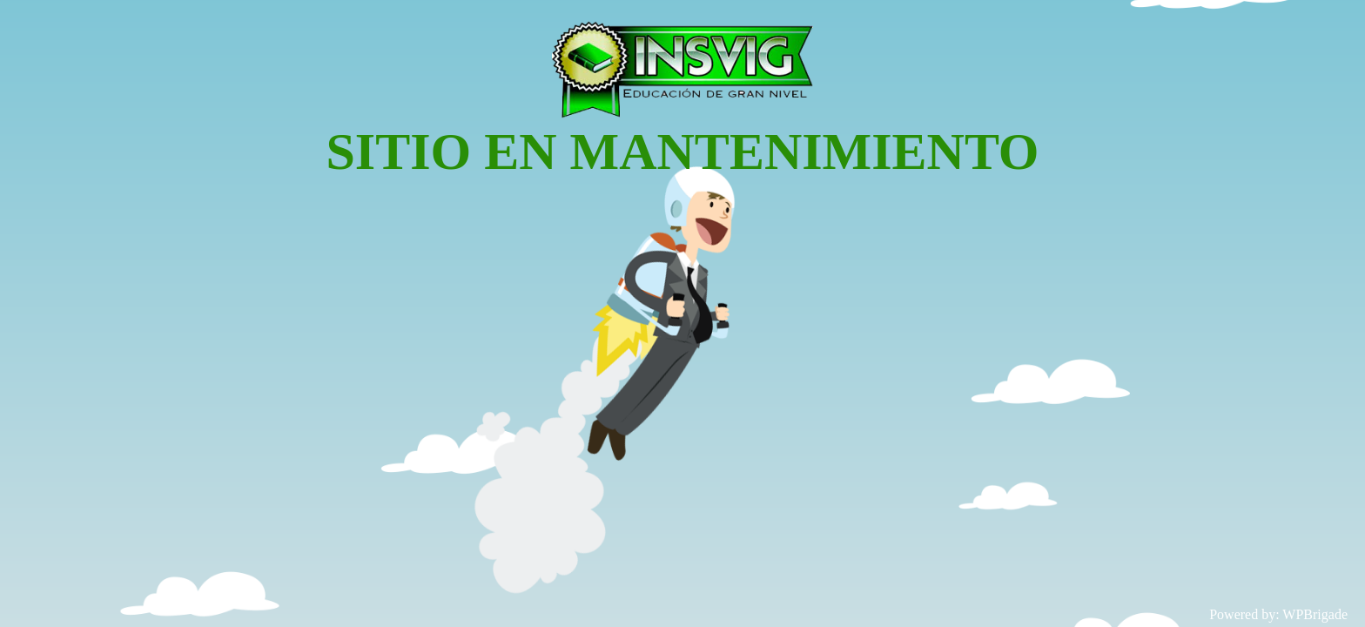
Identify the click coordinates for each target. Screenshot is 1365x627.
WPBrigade (1315, 614)
